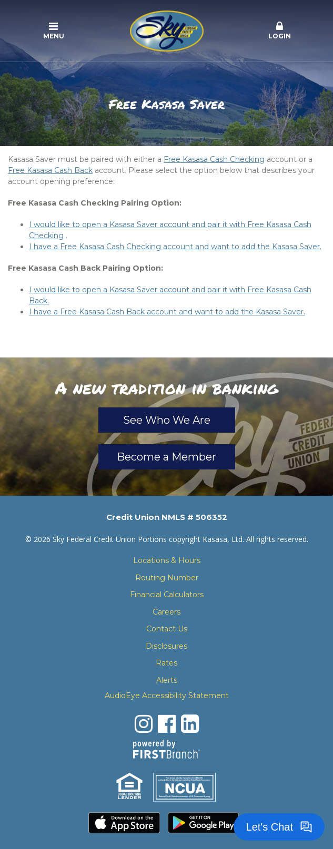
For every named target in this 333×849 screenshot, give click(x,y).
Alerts (166, 680)
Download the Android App (203, 822)
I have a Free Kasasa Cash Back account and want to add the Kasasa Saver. (167, 311)
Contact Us (166, 628)
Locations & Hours (166, 560)
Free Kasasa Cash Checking (214, 159)
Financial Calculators (167, 594)
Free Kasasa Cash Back (50, 170)
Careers (166, 612)
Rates (166, 663)
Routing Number (166, 577)
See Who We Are (166, 420)
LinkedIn (190, 723)
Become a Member (166, 457)
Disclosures (166, 646)
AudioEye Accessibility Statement (167, 695)
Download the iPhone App (124, 822)
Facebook (167, 723)
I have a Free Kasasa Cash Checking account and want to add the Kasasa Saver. (175, 246)
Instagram (144, 723)
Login (279, 30)
